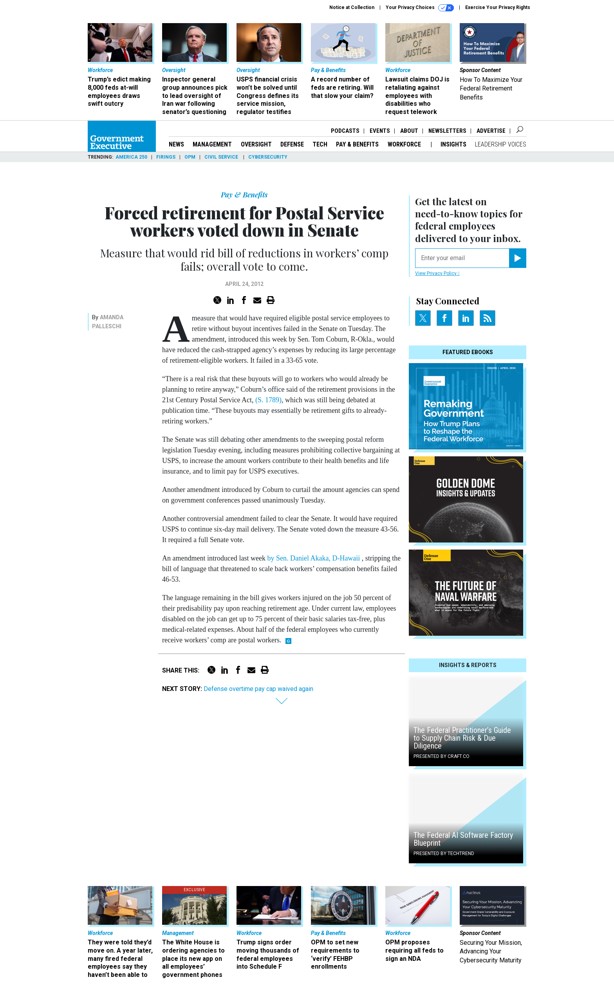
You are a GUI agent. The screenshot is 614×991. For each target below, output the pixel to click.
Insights (453, 144)
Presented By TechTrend (444, 853)
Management (212, 144)
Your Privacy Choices (420, 7)
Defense (292, 144)
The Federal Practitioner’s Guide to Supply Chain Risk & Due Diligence (462, 737)
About (409, 130)
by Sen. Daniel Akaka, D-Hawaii (314, 558)
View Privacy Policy (437, 273)
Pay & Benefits (357, 144)
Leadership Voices (500, 144)
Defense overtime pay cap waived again (258, 689)
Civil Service (221, 157)
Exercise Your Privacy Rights (497, 7)
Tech (319, 144)
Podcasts (345, 130)
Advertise (491, 130)
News (176, 144)
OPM (189, 157)
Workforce (405, 144)
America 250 (131, 157)
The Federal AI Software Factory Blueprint (463, 839)
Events (380, 130)
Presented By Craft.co (442, 756)
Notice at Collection (351, 7)
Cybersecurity (267, 157)
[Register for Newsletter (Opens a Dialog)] (517, 258)
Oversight (256, 144)
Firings (165, 157)
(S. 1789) (268, 400)
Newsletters (447, 130)
